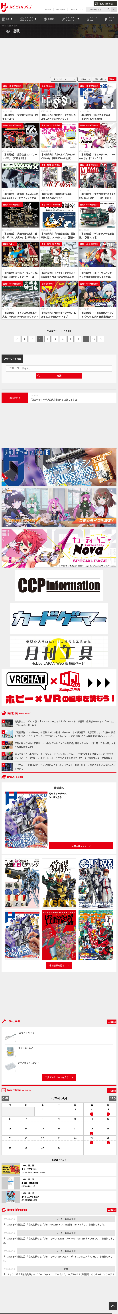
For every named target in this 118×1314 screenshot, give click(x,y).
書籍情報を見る (56, 967)
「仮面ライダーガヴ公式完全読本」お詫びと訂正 (53, 401)
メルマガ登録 (103, 3)
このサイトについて (76, 9)
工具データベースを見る (57, 1079)
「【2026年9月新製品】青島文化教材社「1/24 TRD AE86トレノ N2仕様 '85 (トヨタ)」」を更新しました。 (54, 1226)
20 (93, 341)
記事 (66, 1270)
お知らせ (48, 9)
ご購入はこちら (79, 847)
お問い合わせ (60, 9)
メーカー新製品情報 (66, 1220)
